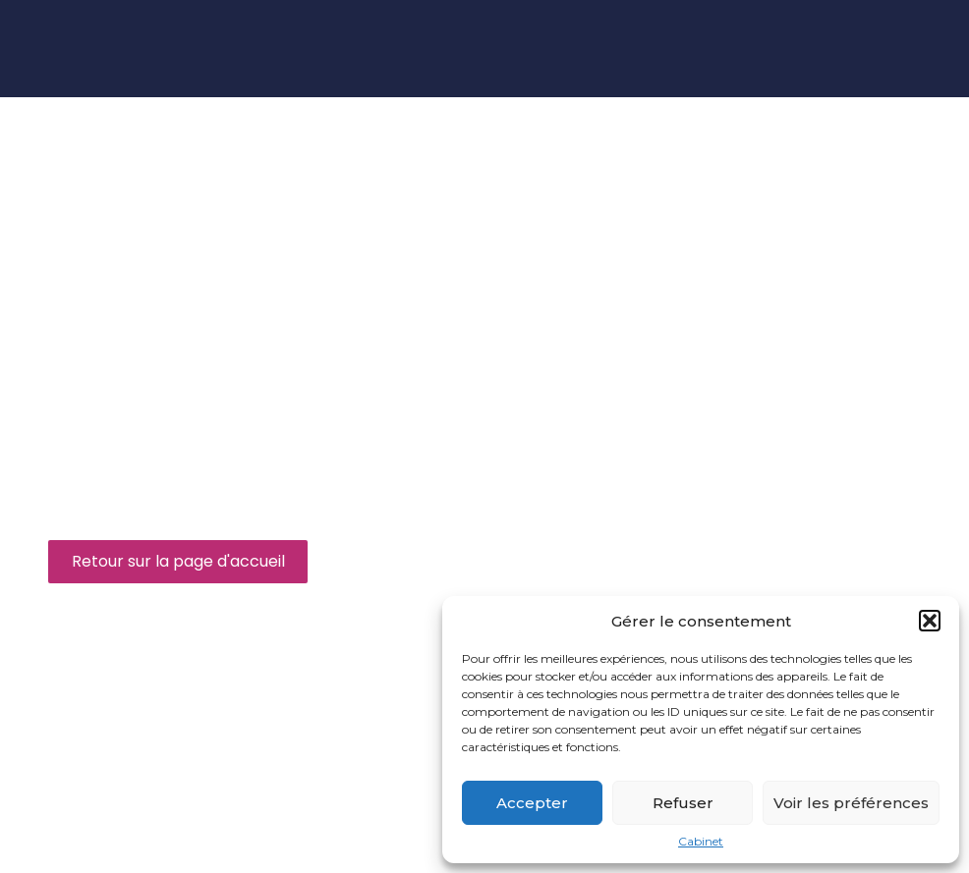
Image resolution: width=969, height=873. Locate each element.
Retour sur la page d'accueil (178, 561)
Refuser (683, 802)
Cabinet (700, 841)
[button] (930, 620)
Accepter (532, 802)
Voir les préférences (851, 802)
